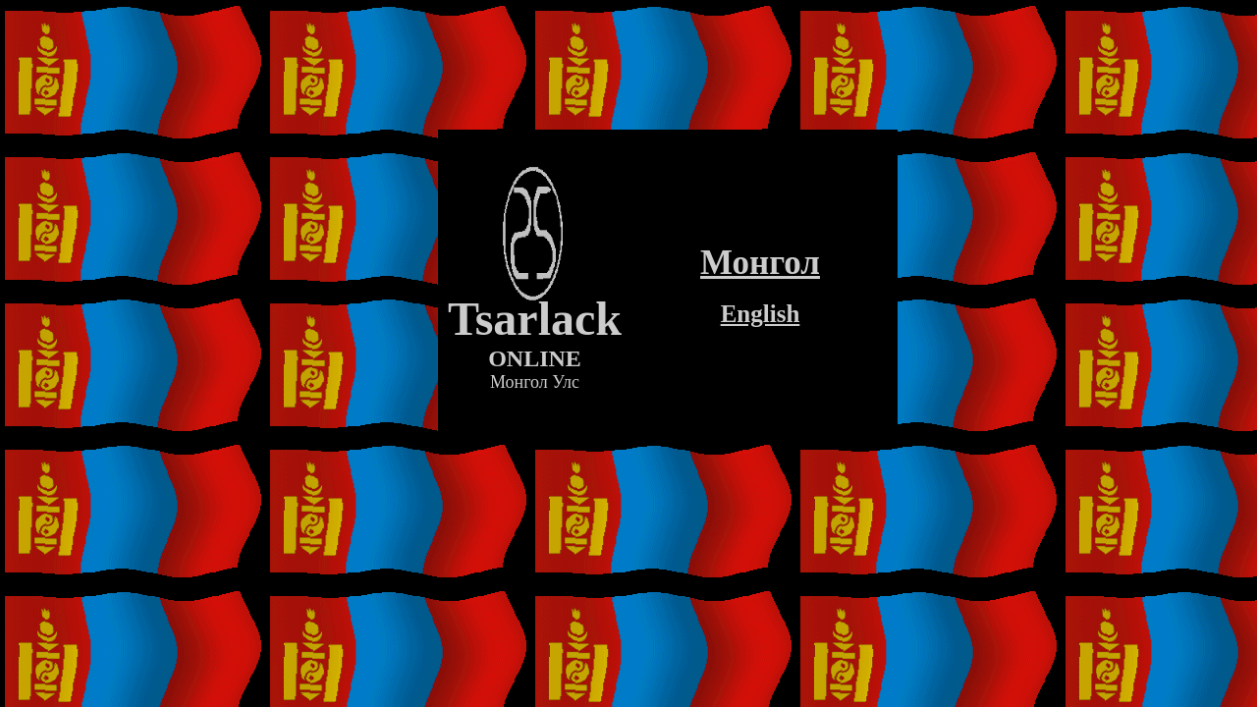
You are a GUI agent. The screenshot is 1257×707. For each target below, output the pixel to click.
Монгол (760, 263)
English (760, 313)
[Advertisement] (668, 469)
